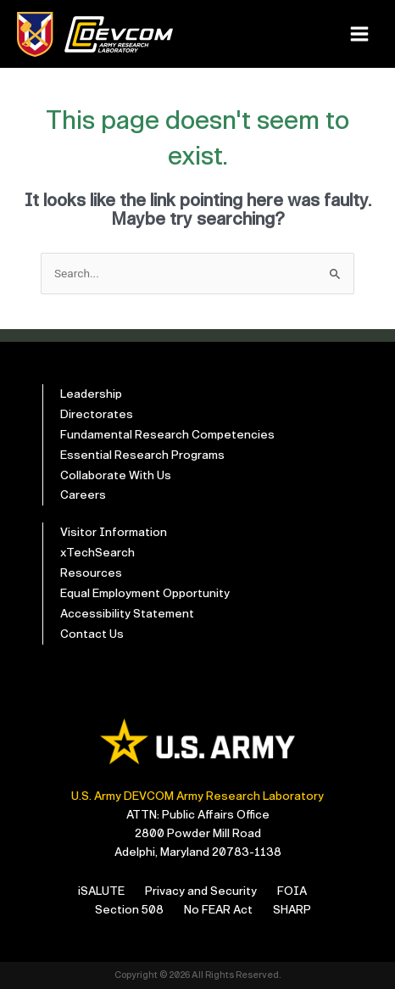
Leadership (91, 394)
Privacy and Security (201, 891)
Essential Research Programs (142, 455)
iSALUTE (101, 891)
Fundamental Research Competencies (167, 434)
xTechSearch (97, 552)
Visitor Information (113, 532)
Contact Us (92, 634)
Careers (83, 495)
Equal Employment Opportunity (145, 593)
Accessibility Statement (127, 613)
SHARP (292, 909)
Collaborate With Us (115, 475)
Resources (91, 573)
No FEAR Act (218, 909)
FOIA (292, 891)
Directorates (96, 414)
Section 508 (129, 909)
